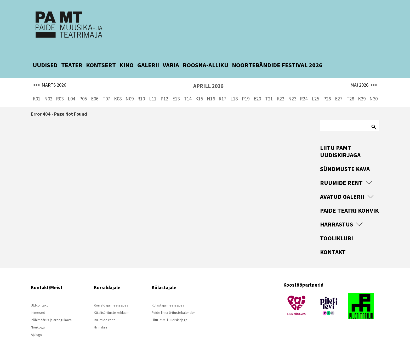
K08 (118, 89)
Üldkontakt (39, 295)
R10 (141, 89)
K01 (36, 89)
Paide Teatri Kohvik (349, 201)
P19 (245, 89)
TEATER (71, 55)
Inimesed (38, 302)
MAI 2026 (363, 75)
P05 (83, 89)
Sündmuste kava (345, 159)
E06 (94, 89)
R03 (60, 89)
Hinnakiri (100, 317)
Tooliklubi (336, 228)
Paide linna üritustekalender (173, 302)
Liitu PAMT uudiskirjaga (340, 141)
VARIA (171, 55)
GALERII (148, 55)
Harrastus (336, 214)
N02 (48, 89)
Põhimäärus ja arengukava (51, 310)
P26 (327, 89)
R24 (304, 89)
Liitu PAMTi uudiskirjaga (169, 310)
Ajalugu (36, 324)
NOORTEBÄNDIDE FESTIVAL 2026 (277, 55)
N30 (373, 89)
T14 (187, 89)
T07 (106, 89)
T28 (350, 89)
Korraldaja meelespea (111, 295)
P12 (164, 89)
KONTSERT (101, 55)
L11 (152, 89)
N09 (130, 89)
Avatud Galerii (342, 187)
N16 (211, 89)
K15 (199, 89)
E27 (338, 89)
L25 (315, 89)
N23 (292, 89)
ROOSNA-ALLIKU (205, 55)
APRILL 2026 (208, 76)
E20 (257, 89)
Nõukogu (38, 317)
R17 (222, 89)
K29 (362, 89)
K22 (280, 89)
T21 (269, 89)
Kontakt (333, 242)
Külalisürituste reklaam (111, 302)
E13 (176, 89)
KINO (126, 55)
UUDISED (45, 55)
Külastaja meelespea (168, 295)
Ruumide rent (341, 173)
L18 (234, 89)
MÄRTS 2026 (49, 75)
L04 (71, 89)
